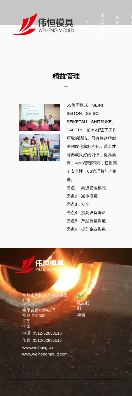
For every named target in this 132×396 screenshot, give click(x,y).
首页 (87, 24)
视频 (81, 315)
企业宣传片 (102, 25)
